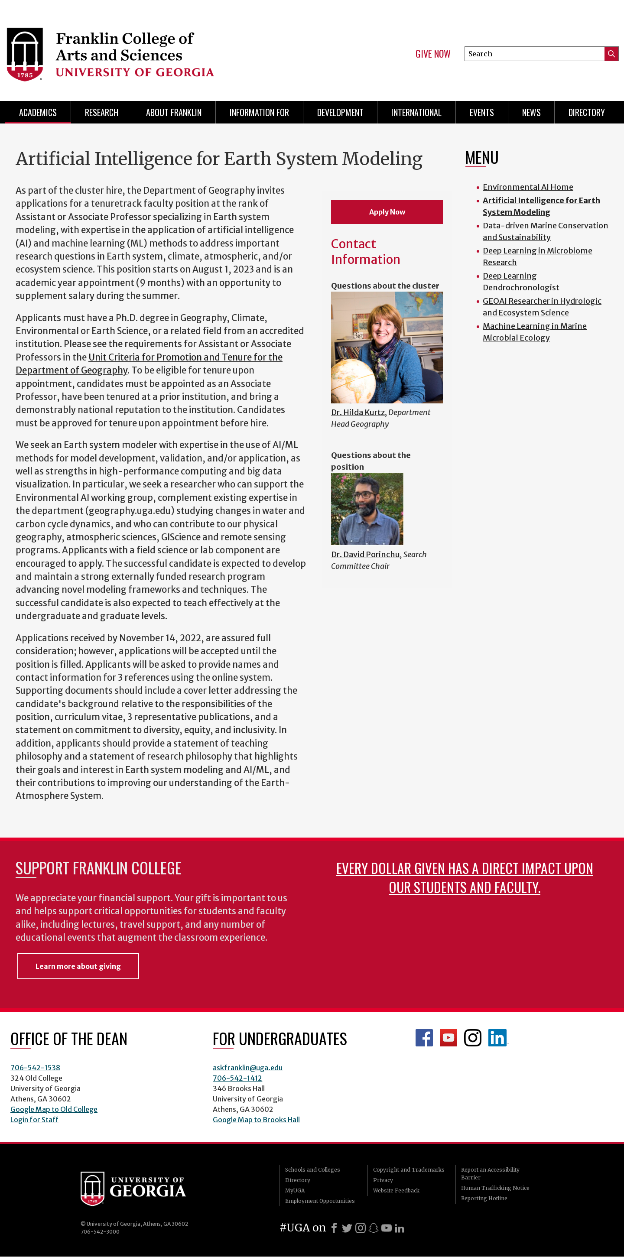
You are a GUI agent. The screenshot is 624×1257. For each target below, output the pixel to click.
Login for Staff (34, 1119)
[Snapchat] (373, 1228)
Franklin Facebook (424, 1037)
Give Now (433, 54)
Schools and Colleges (312, 1169)
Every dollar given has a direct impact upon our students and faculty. (464, 877)
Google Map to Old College (54, 1109)
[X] (347, 1228)
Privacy (383, 1180)
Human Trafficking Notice (495, 1188)
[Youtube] (386, 1228)
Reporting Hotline (484, 1198)
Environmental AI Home (528, 187)
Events (482, 112)
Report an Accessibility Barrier (490, 1173)
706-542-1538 (35, 1067)
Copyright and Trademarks (409, 1169)
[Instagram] (360, 1228)
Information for (259, 112)
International (416, 112)
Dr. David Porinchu (365, 554)
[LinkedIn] (399, 1228)
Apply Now (387, 212)
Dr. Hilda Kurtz (358, 412)
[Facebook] (334, 1228)
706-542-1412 (237, 1078)
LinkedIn (498, 1037)
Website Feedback (396, 1190)
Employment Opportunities (320, 1201)
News (531, 112)
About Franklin (174, 112)
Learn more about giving (78, 966)
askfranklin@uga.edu (248, 1067)
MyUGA (295, 1190)
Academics (38, 112)
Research (101, 112)
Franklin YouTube (448, 1037)
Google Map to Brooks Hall (256, 1119)
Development (340, 112)
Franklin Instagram (472, 1037)
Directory (587, 112)
